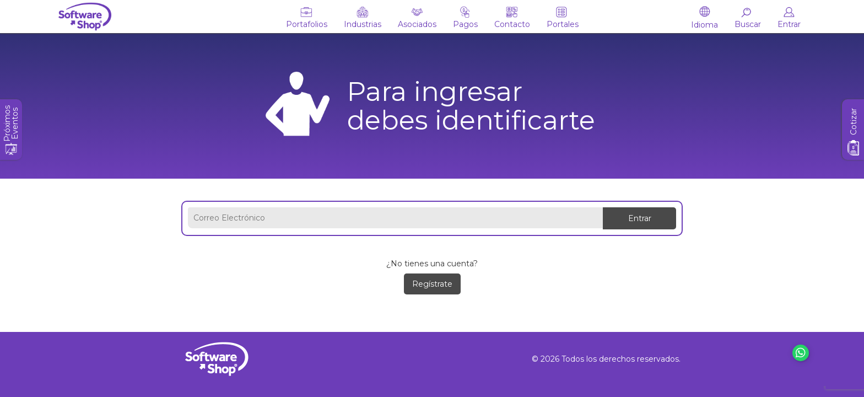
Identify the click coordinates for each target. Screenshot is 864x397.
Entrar (639, 218)
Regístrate (432, 284)
